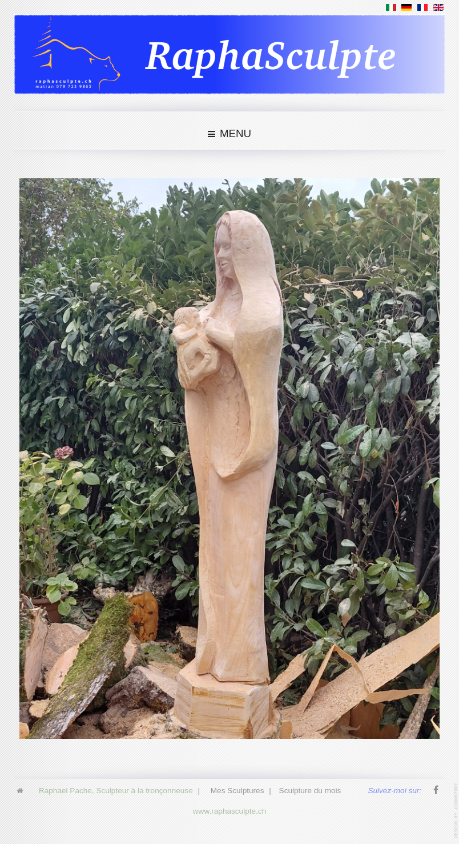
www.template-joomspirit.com (456, 810)
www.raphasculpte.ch (229, 810)
